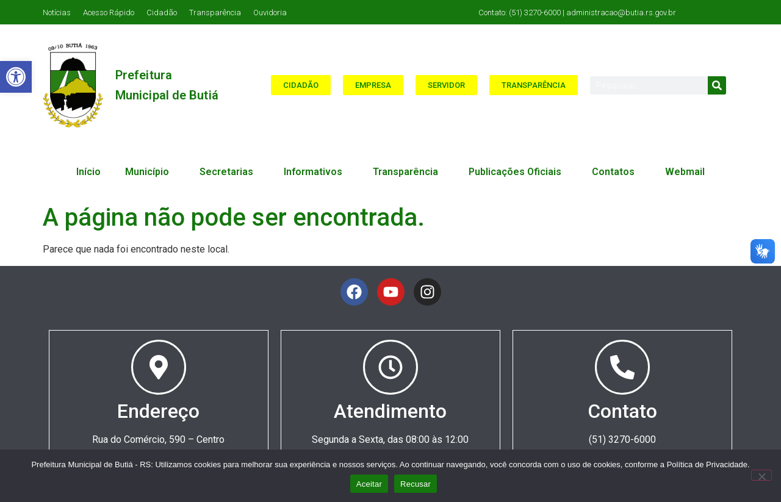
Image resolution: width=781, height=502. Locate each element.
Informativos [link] (316, 172)
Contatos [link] (616, 172)
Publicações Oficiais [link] (518, 172)
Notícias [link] (57, 12)
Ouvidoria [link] (270, 12)
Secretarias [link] (229, 172)
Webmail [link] (685, 171)
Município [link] (150, 172)
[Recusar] (761, 475)
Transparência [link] (215, 12)
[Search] (717, 85)
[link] (16, 77)
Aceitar (369, 484)
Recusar (415, 484)
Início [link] (88, 171)
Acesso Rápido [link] (108, 12)
